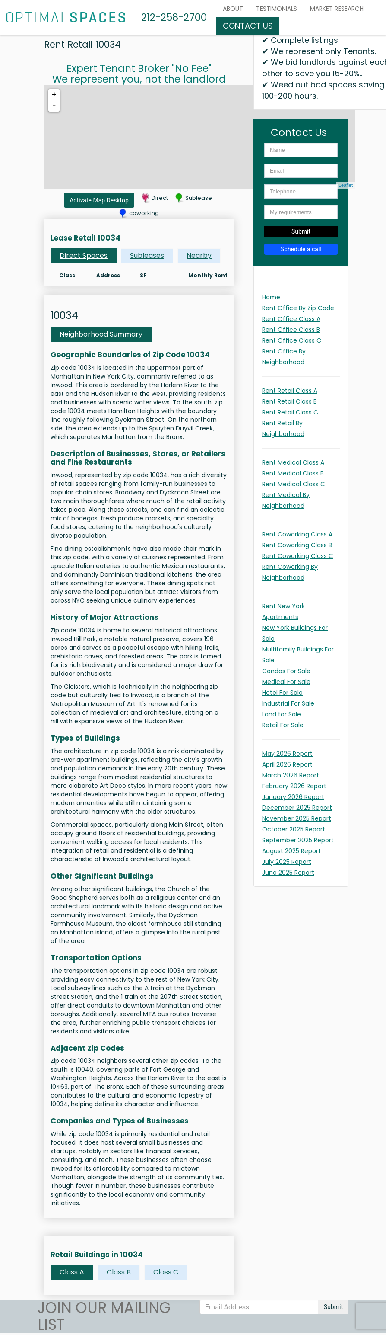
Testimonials (276, 8)
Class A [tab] (72, 1272)
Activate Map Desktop (99, 200)
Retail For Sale (283, 725)
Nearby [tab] (199, 255)
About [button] (233, 8)
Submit (300, 231)
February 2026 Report (294, 786)
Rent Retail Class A (289, 390)
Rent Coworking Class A (297, 534)
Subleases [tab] (147, 255)
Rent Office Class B (291, 329)
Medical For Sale (286, 681)
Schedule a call (301, 249)
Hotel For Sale (282, 692)
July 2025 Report (286, 861)
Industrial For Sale (288, 703)
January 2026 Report (293, 797)
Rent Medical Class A (293, 462)
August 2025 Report (291, 851)
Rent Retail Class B (289, 401)
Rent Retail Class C (290, 412)
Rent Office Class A (291, 318)
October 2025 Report (293, 829)
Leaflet (346, 185)
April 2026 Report (287, 764)
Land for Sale (281, 714)
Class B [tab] (119, 1272)
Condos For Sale (286, 671)
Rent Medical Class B (293, 473)
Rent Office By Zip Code (298, 308)
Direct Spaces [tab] (84, 255)
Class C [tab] (165, 1272)
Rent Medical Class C (293, 484)
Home (271, 297)
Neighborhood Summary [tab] (101, 334)
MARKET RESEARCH (337, 8)
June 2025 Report (288, 872)
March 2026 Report (290, 775)
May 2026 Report (287, 753)
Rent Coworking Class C (297, 556)
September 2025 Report (298, 840)
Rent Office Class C (291, 340)
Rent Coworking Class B (297, 545)
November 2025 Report (296, 818)
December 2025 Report (297, 807)
